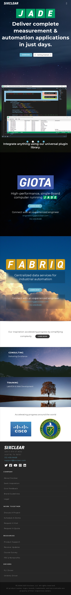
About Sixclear (11, 478)
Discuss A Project (12, 513)
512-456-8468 (11, 458)
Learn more (35, 206)
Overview (26, 55)
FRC (6, 558)
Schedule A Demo (12, 518)
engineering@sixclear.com (36, 216)
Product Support (12, 542)
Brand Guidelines (12, 494)
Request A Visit (11, 523)
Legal (6, 499)
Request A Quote (12, 528)
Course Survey (11, 552)
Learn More (42, 336)
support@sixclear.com (15, 460)
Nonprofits (15, 558)
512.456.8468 (35, 219)
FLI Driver (8, 570)
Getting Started (44, 55)
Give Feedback (11, 489)
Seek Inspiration (12, 483)
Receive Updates (12, 547)
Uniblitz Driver (11, 576)
